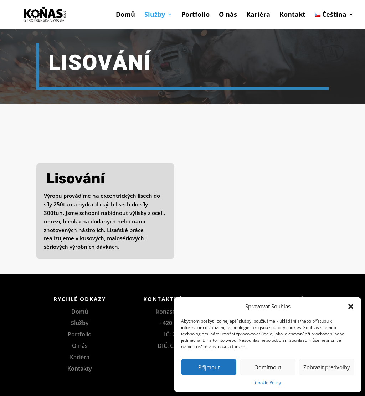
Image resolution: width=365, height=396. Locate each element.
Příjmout (209, 367)
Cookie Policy (268, 383)
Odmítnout (267, 367)
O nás (228, 15)
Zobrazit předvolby (326, 367)
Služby (154, 15)
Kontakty (79, 368)
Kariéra (258, 15)
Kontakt (292, 15)
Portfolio (195, 15)
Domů (125, 15)
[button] (350, 306)
